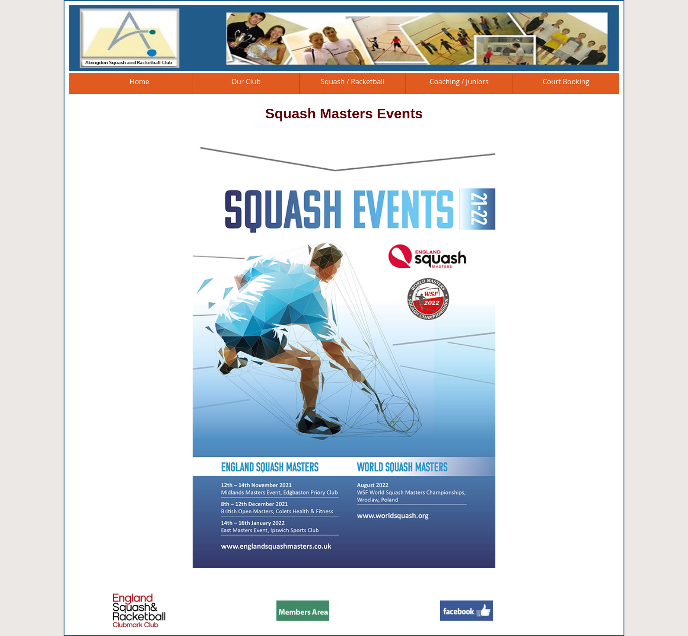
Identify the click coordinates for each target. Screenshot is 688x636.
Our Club (246, 81)
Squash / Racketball (352, 81)
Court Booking (566, 81)
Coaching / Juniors (459, 81)
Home (139, 81)
